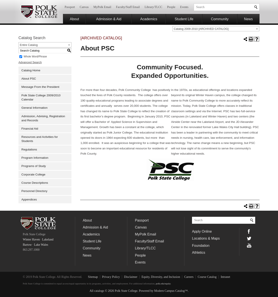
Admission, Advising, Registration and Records (43, 118)
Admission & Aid (108, 19)
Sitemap (93, 277)
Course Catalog (207, 277)
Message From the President (41, 86)
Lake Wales (41, 244)
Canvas (84, 7)
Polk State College (38, 11)
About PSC (29, 78)
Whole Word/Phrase (35, 56)
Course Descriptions (35, 182)
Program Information (35, 157)
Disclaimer (130, 277)
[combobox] (215, 28)
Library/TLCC (153, 7)
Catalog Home (31, 70)
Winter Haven (31, 239)
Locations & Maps (206, 238)
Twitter (249, 238)
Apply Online (202, 231)
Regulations (29, 149)
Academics (148, 19)
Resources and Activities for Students (40, 139)
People (171, 7)
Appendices (29, 199)
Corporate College (33, 174)
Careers (189, 277)
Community (219, 19)
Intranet (225, 277)
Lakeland (47, 239)
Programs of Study (34, 166)
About (74, 19)
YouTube (249, 245)
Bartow (27, 244)
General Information (35, 107)
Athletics (198, 252)
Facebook (249, 231)
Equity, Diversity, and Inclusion (161, 277)
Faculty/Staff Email (128, 7)
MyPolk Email (102, 7)
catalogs (99, 290)
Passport (70, 7)
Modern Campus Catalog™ (171, 290)
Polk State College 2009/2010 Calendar (41, 97)
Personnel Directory (34, 191)
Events (184, 7)
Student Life (184, 19)
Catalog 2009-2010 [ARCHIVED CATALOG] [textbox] (201, 28)
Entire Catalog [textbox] (29, 45)
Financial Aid (30, 128)
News (248, 19)
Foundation (201, 245)
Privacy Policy (111, 277)
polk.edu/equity (163, 283)
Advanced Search (30, 62)
